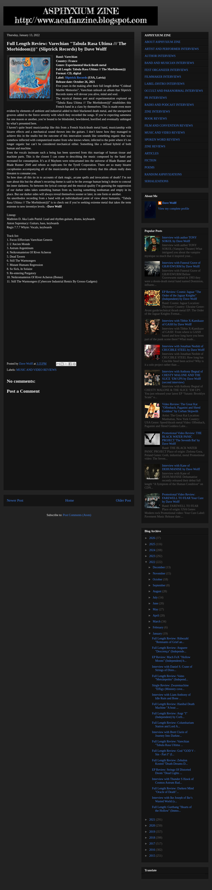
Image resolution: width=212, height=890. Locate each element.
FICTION (150, 160)
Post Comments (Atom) (77, 515)
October (158, 579)
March (157, 621)
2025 (152, 544)
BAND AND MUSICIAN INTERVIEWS (169, 63)
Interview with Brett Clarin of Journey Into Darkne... (169, 734)
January (158, 633)
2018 (152, 837)
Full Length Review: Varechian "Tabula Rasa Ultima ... (170, 743)
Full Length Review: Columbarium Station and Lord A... (173, 724)
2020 (152, 825)
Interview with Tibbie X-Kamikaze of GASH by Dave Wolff (183, 322)
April (156, 615)
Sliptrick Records (76, 77)
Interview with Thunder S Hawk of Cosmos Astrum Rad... (173, 780)
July (155, 597)
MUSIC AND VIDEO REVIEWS (36, 369)
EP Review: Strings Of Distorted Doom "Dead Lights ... (171, 771)
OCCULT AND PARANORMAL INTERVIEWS (174, 90)
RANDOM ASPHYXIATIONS (163, 174)
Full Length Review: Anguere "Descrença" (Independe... (169, 649)
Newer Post (15, 500)
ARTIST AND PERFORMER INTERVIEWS (172, 49)
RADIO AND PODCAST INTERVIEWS (169, 104)
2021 (152, 819)
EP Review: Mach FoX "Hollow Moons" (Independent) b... (171, 659)
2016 (152, 849)
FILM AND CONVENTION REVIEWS (169, 125)
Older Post (123, 500)
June (156, 603)
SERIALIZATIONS (156, 181)
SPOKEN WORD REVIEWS (162, 139)
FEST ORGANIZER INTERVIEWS (166, 70)
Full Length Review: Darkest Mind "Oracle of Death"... (173, 790)
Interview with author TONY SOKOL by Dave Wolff (179, 239)
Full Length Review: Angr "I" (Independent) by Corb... (169, 715)
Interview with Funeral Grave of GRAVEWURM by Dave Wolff (181, 264)
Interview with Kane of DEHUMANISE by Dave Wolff (181, 467)
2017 (152, 843)
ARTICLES (152, 153)
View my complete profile (173, 208)
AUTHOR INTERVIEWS (160, 56)
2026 (152, 538)
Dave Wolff (169, 203)
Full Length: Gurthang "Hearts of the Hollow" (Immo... (172, 808)
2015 (152, 855)
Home (69, 500)
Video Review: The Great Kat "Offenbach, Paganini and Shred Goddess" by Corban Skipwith (181, 408)
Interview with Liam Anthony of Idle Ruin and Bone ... (171, 696)
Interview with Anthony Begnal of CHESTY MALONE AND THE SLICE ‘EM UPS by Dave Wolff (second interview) (182, 377)
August (157, 591)
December (159, 567)
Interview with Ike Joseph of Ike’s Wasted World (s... (172, 799)
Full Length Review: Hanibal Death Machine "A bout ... (173, 705)
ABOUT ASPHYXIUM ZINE (162, 42)
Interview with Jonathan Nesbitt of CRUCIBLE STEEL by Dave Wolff (183, 348)
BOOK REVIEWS (156, 118)
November (159, 573)
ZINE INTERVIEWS (157, 111)
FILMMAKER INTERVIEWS (163, 76)
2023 (152, 556)
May (156, 609)
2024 (152, 550)
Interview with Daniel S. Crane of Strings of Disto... (172, 668)
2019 (152, 831)
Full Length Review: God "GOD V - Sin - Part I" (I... (173, 752)
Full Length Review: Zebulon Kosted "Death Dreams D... (170, 762)
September (159, 585)
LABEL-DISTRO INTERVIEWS (164, 83)
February (158, 627)
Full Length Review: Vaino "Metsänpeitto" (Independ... (170, 677)
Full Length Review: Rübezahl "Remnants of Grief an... (170, 640)
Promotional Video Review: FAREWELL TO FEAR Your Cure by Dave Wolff (183, 498)
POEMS (150, 167)
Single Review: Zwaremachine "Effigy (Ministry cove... (170, 687)
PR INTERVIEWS (156, 97)
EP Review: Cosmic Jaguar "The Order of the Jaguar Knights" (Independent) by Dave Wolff (181, 295)
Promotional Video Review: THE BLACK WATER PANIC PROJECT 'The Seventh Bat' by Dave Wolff (182, 438)
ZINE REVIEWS (155, 146)
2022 (152, 562)
